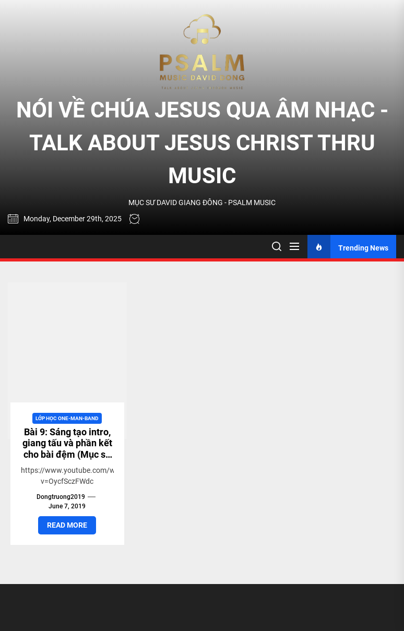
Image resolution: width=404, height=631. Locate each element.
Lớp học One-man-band (67, 418)
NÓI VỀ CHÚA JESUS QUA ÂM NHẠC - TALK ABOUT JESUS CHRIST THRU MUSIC (202, 142)
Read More (67, 525)
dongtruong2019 (61, 497)
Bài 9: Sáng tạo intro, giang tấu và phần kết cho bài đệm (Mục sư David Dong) (67, 448)
